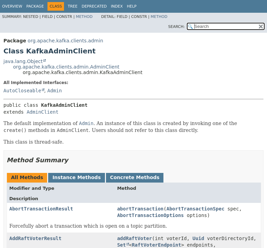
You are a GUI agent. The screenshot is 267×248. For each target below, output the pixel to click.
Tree (72, 6)
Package (35, 6)
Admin (54, 90)
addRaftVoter (134, 238)
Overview (12, 6)
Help (132, 6)
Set (121, 245)
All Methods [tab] (27, 177)
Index (116, 6)
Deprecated (94, 6)
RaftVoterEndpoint (156, 245)
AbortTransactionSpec (196, 208)
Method (84, 16)
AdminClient (42, 112)
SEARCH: (176, 26)
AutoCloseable (22, 90)
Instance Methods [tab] (76, 177)
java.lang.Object (23, 61)
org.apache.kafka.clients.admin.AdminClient (66, 67)
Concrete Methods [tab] (135, 177)
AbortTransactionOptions (150, 215)
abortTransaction (140, 208)
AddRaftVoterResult (35, 238)
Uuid (198, 238)
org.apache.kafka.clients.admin (65, 40)
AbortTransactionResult (41, 208)
